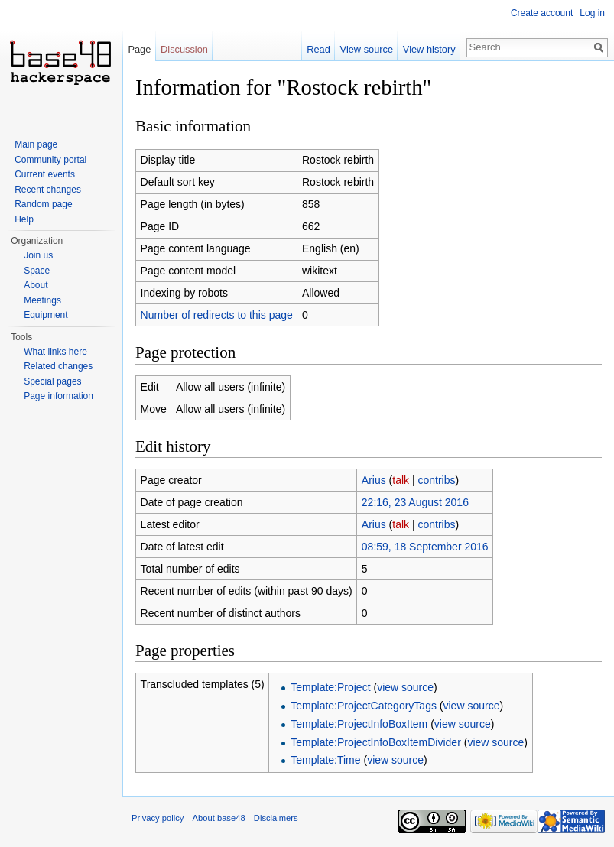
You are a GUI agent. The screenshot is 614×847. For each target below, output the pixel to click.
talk (400, 480)
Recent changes (48, 189)
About (35, 285)
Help (24, 219)
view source (405, 687)
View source (366, 49)
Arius (374, 480)
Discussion (184, 49)
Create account (542, 13)
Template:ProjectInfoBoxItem (359, 724)
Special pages (52, 381)
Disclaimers (276, 818)
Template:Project (330, 687)
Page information (58, 396)
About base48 (219, 818)
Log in (592, 13)
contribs (437, 480)
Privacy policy (158, 818)
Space (37, 270)
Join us (38, 255)
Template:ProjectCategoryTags (364, 705)
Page (139, 49)
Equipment (45, 315)
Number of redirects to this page (217, 315)
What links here (55, 351)
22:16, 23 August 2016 (415, 502)
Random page (43, 204)
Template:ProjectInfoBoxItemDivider (376, 742)
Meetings (42, 300)
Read (318, 49)
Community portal (50, 159)
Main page (36, 144)
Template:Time (325, 760)
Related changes (58, 366)
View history (429, 49)
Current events (45, 174)
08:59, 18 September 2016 (425, 546)
